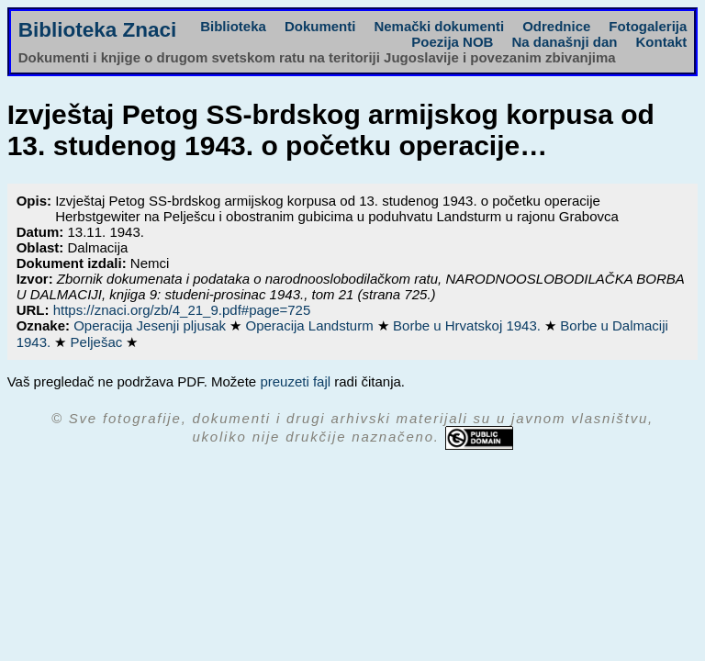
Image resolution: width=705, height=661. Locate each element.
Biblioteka (233, 26)
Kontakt (661, 42)
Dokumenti (320, 26)
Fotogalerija (648, 26)
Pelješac (99, 342)
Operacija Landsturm (310, 325)
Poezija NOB (452, 42)
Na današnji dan (564, 42)
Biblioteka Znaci (97, 29)
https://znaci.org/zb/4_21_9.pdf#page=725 (182, 310)
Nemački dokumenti (439, 26)
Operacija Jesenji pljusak (151, 325)
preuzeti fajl (295, 381)
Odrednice (556, 26)
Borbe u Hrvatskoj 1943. (468, 325)
